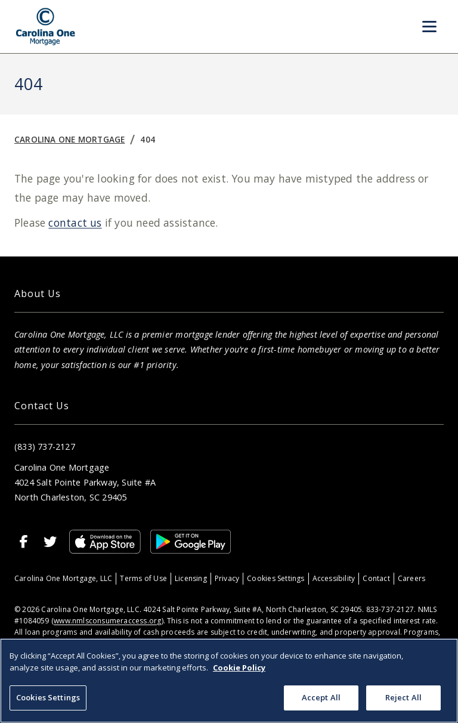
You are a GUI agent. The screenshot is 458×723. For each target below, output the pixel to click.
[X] (50, 541)
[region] (229, 680)
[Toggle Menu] (429, 27)
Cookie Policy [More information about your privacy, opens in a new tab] (239, 667)
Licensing (191, 578)
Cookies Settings (275, 578)
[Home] (45, 26)
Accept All (321, 697)
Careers (411, 578)
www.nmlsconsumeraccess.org (107, 621)
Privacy (227, 578)
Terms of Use (143, 578)
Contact (376, 578)
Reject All (403, 697)
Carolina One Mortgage (69, 139)
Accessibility (333, 578)
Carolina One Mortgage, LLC (63, 578)
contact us (74, 222)
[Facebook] (23, 541)
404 (147, 139)
